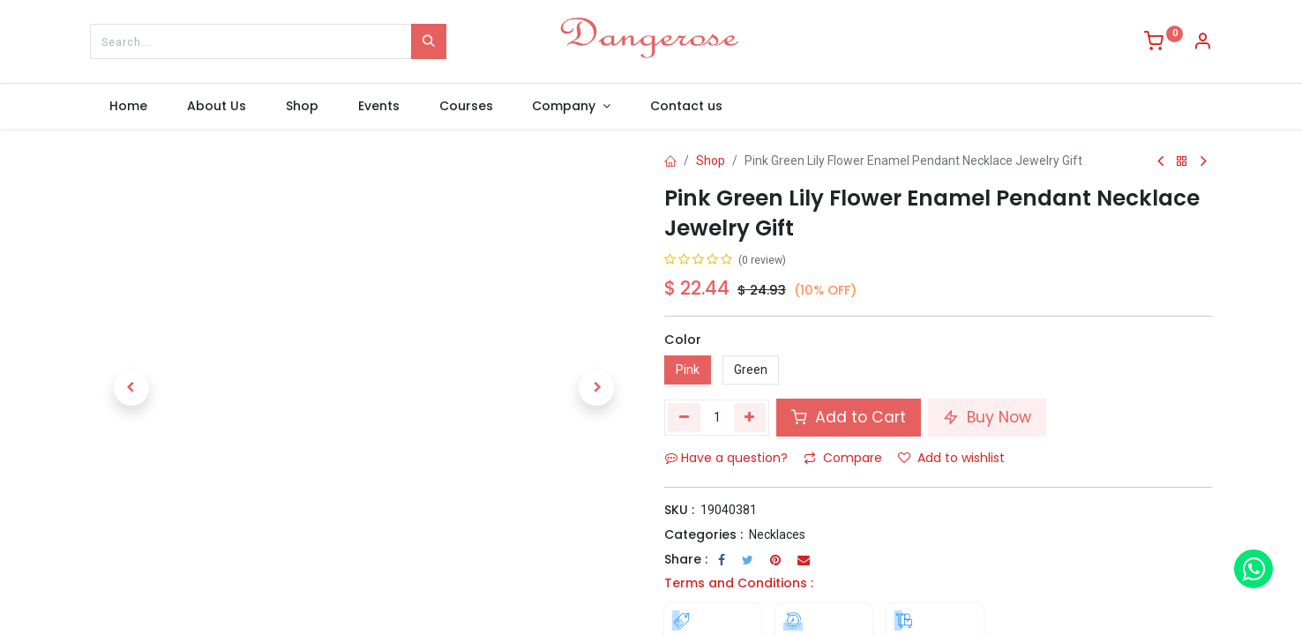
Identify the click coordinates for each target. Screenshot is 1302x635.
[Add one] (750, 417)
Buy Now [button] (987, 417)
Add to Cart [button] (848, 417)
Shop (710, 160)
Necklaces (777, 534)
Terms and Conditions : (738, 583)
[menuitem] (129, 107)
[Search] (428, 41)
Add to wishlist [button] (951, 458)
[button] (131, 388)
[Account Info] (1202, 43)
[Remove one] (684, 417)
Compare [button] (843, 458)
